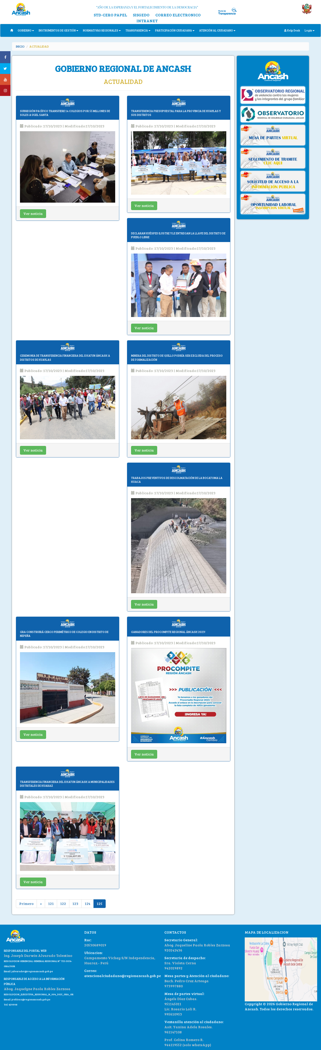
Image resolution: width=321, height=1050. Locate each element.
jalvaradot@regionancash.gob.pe (32, 971)
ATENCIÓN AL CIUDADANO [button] (217, 30)
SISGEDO (141, 14)
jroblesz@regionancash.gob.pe (31, 999)
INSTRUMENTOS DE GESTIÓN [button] (58, 30)
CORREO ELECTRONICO (178, 14)
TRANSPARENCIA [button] (138, 30)
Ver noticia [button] (33, 213)
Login (310, 30)
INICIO (20, 46)
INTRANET (147, 20)
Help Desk (292, 30)
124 (87, 903)
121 (51, 903)
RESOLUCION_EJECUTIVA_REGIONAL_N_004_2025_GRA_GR (38, 994)
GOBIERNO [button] (26, 30)
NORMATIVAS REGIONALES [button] (102, 30)
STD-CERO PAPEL (110, 14)
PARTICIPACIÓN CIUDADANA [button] (175, 30)
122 (63, 903)
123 (75, 903)
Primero (26, 903)
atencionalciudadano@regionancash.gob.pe (122, 975)
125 (99, 903)
